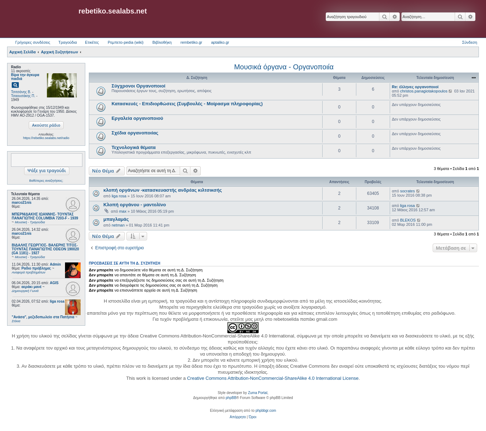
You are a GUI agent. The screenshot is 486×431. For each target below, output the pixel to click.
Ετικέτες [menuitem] (92, 42)
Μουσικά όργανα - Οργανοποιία (284, 67)
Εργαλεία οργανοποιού (137, 118)
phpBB (231, 398)
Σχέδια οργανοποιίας (135, 132)
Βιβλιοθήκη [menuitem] (162, 42)
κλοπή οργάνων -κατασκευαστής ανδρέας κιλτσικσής (162, 190)
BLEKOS (408, 220)
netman (118, 225)
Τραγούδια (67, 42)
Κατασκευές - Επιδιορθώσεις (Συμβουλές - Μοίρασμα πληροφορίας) (187, 103)
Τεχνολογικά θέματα (134, 147)
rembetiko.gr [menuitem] (191, 42)
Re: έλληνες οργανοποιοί (415, 87)
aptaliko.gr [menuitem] (220, 42)
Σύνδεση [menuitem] (469, 42)
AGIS (54, 283)
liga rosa (57, 301)
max (122, 211)
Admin (55, 264)
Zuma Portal (257, 393)
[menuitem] (238, 417)
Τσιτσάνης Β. (21, 92)
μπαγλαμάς (116, 219)
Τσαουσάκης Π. (23, 96)
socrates (407, 191)
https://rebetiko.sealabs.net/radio (46, 138)
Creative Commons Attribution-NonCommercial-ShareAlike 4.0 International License (272, 378)
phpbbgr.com (265, 411)
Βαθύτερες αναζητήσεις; (46, 180)
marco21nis (22, 202)
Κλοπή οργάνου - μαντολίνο (134, 204)
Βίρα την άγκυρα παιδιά (25, 77)
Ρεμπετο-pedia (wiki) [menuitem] (126, 42)
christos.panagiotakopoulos (423, 91)
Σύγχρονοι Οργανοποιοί (139, 86)
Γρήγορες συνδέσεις (32, 42)
